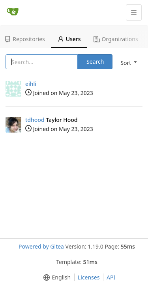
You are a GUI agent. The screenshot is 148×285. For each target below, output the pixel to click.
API (111, 277)
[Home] (13, 12)
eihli (30, 83)
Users (69, 39)
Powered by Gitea (41, 246)
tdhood (35, 120)
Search (95, 61)
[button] (55, 277)
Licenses (89, 277)
